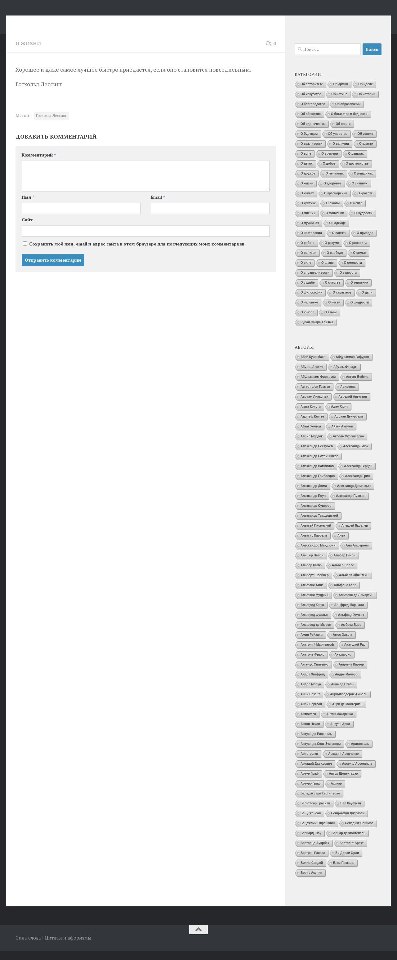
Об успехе (365, 143)
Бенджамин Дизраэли (347, 822)
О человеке (309, 311)
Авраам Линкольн (314, 406)
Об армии (340, 93)
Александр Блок (355, 455)
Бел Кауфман (350, 812)
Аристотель (360, 753)
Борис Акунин (311, 882)
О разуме (332, 252)
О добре (329, 173)
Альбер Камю (311, 574)
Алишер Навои (312, 564)
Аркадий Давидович (316, 773)
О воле (306, 163)
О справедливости (315, 282)
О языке (330, 321)
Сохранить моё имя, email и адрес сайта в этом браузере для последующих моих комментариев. (137, 253)
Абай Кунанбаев (313, 366)
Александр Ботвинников (319, 465)
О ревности (358, 252)
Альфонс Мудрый (314, 604)
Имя (28, 206)
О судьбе (308, 292)
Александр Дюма (314, 495)
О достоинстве (357, 173)
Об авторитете (312, 93)
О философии (311, 301)
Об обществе (311, 123)
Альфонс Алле (312, 594)
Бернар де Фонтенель (348, 842)
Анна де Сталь (342, 693)
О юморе (307, 321)
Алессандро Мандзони (318, 554)
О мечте (356, 212)
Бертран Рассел (313, 862)
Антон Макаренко (339, 723)
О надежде (337, 232)
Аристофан (309, 763)
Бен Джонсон (311, 822)
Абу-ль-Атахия (312, 376)
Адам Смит (339, 416)
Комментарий (39, 164)
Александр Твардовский (319, 525)
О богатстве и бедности (349, 123)
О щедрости (359, 311)
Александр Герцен (358, 475)
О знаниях (360, 192)
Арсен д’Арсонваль (357, 773)
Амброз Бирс (351, 634)
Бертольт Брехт (352, 852)
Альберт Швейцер (315, 584)
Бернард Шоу (311, 842)
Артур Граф (310, 783)
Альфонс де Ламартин (356, 604)
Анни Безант (310, 703)
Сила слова (51, 21)
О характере (341, 301)
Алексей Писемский (316, 535)
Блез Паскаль (343, 872)
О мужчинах (310, 232)
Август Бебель (357, 386)
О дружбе (308, 182)
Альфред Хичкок (351, 624)
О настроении (311, 242)
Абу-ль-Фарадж (345, 376)
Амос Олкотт (342, 644)
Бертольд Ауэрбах (315, 852)
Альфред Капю (312, 614)
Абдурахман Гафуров (352, 366)
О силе (306, 272)
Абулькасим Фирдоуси (318, 386)
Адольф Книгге (312, 425)
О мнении (308, 222)
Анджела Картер (351, 673)
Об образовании (348, 113)
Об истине (339, 103)
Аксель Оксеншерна (348, 445)
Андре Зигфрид (313, 683)
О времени (329, 163)
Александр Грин (357, 485)
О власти (366, 153)
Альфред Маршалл (349, 614)
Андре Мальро (346, 683)
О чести (334, 311)
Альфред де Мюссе (316, 634)
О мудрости (363, 222)
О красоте (365, 202)
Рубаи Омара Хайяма (317, 331)
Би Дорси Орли (347, 862)
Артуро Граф (310, 792)
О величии (340, 153)
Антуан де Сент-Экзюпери (321, 753)
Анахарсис (343, 664)
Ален (341, 544)
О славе (327, 272)
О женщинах (363, 182)
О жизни (28, 52)
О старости (348, 282)
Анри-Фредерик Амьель (348, 703)
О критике (308, 212)
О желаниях (334, 182)
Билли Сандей (312, 872)
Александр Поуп (313, 505)
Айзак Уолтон (311, 435)
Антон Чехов (310, 733)
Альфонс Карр (345, 594)
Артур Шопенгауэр (343, 783)
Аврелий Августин (352, 406)
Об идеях (365, 93)
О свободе (335, 262)
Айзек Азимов (342, 435)
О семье (359, 262)
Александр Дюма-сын (354, 495)
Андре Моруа (311, 693)
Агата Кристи (311, 416)
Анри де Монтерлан (347, 713)
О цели (367, 301)
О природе (365, 242)
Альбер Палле (343, 574)
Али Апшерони (357, 554)
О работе (307, 252)
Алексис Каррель (314, 544)
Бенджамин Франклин (318, 832)
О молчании (335, 222)
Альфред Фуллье (314, 624)
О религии (308, 262)
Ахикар (336, 792)
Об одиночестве (313, 133)
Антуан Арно (340, 733)
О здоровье (332, 192)
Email (158, 206)
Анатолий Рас (355, 654)
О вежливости (311, 153)
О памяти (339, 242)
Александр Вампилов (317, 475)
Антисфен (308, 723)
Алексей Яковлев (354, 535)
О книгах (307, 202)
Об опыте (343, 133)
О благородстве (313, 113)
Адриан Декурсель (348, 425)
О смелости (353, 272)
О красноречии (335, 202)
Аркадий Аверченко (343, 763)
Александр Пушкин (350, 505)
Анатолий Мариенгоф (317, 654)
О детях (307, 173)
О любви (333, 212)
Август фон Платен (315, 396)
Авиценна (347, 396)
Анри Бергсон (311, 713)
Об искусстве (311, 103)
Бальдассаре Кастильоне (320, 802)
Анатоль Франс (312, 664)
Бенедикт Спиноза (359, 832)
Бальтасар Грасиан (315, 812)
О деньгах (356, 163)
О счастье (332, 292)
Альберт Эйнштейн (353, 584)
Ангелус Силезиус (314, 673)
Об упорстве (337, 143)
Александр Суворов (316, 515)
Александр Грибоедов (318, 485)
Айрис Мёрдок (312, 445)
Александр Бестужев (317, 455)
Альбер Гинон (344, 564)
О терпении (359, 292)
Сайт (27, 229)
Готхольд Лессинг (51, 124)
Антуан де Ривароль (316, 743)
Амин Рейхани (312, 644)
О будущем (309, 143)
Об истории (366, 103)
